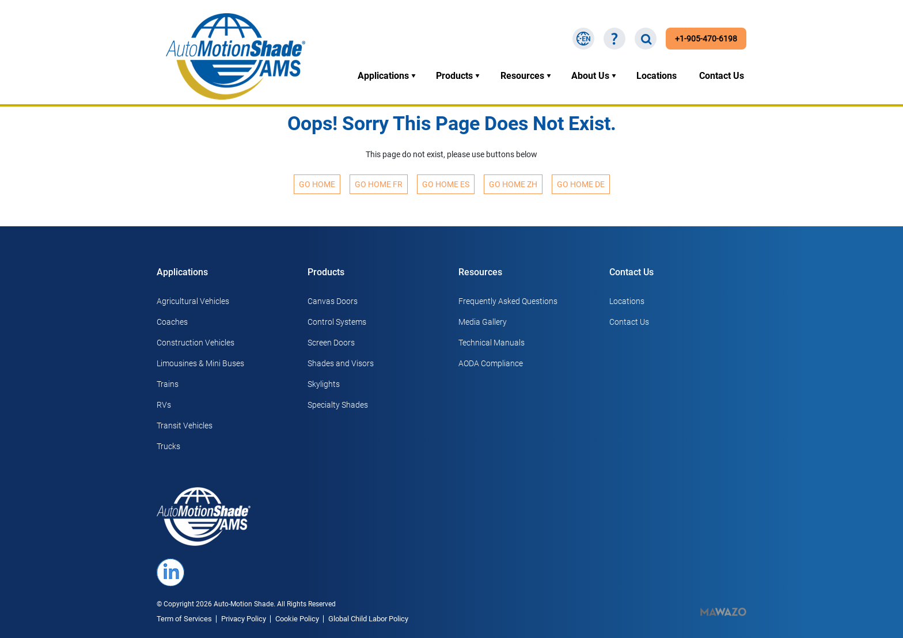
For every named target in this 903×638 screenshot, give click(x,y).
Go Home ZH (513, 184)
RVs (164, 404)
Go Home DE (581, 184)
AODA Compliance (490, 363)
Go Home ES (445, 184)
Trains (168, 384)
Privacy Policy (243, 618)
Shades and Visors (341, 363)
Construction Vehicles (195, 342)
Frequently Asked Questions (507, 301)
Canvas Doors (333, 301)
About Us (590, 75)
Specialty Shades (338, 404)
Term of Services (184, 618)
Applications (383, 75)
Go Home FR (379, 184)
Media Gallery (482, 321)
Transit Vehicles (185, 425)
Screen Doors (331, 342)
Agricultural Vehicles (193, 301)
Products (454, 75)
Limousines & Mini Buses (200, 363)
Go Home (317, 184)
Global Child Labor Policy (368, 618)
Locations (656, 75)
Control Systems (337, 321)
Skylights (324, 384)
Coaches (172, 321)
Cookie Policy (297, 618)
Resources (522, 75)
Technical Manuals (491, 342)
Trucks (168, 446)
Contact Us (721, 75)
